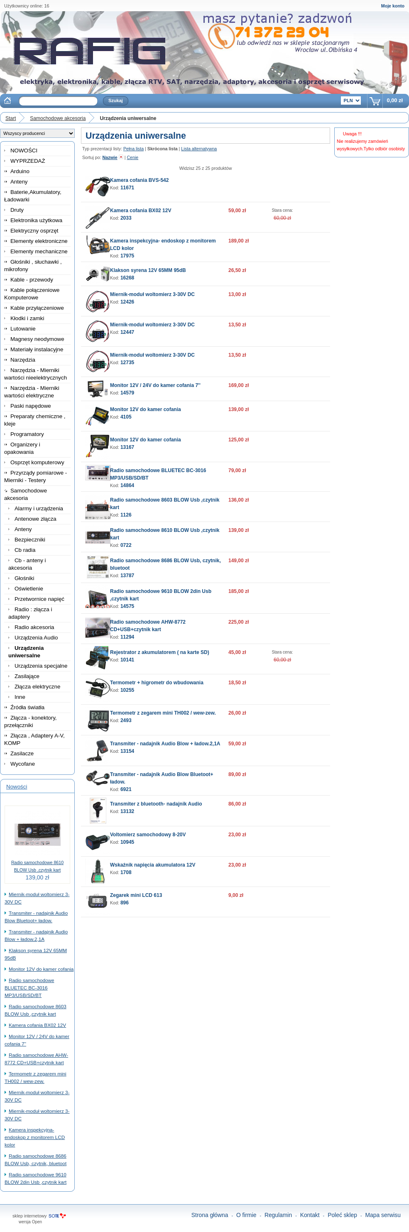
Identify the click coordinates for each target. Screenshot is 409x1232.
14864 (127, 485)
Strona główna (209, 1215)
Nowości (16, 787)
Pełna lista (133, 148)
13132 (127, 811)
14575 (127, 606)
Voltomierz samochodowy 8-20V (148, 835)
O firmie (246, 1215)
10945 (127, 842)
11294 (127, 637)
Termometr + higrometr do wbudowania (156, 683)
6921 (126, 789)
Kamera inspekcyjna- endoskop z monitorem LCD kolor (35, 1137)
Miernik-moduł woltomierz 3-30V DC (152, 294)
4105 (126, 417)
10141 (127, 660)
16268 (127, 278)
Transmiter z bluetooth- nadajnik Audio (156, 804)
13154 (127, 751)
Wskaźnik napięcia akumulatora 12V (152, 865)
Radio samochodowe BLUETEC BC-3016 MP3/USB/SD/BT (29, 987)
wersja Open (30, 1222)
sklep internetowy (29, 1215)
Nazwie (110, 157)
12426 (127, 302)
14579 (127, 393)
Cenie (132, 157)
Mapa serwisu (383, 1215)
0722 (126, 545)
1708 (126, 872)
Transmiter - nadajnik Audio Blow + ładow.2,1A (165, 744)
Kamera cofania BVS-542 (139, 180)
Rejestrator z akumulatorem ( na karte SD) (159, 652)
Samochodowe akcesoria (58, 118)
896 (124, 903)
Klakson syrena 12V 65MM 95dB (148, 270)
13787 (127, 575)
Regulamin (278, 1215)
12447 (127, 332)
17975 (127, 256)
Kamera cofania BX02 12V (37, 1025)
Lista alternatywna (199, 148)
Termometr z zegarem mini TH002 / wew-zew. (163, 713)
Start (10, 118)
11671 (127, 188)
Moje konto (392, 5)
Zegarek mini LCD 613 (136, 895)
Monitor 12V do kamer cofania (41, 969)
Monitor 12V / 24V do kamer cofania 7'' (155, 385)
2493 (126, 720)
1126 (126, 515)
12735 (127, 362)
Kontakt (310, 1215)
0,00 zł (395, 100)
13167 (127, 447)
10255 (127, 690)
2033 (126, 218)
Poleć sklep (342, 1215)
